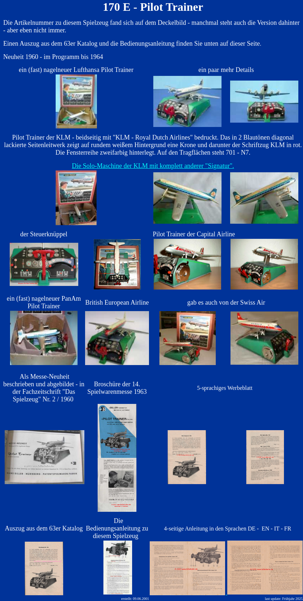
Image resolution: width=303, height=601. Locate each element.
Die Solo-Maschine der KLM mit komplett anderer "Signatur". (153, 165)
